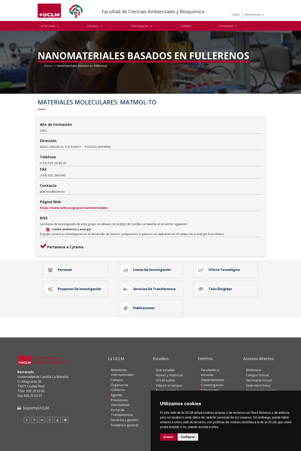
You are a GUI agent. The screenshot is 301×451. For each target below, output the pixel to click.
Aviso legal (24, 441)
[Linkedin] (42, 387)
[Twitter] (34, 387)
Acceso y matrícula (169, 342)
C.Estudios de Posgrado (211, 364)
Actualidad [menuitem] (226, 26)
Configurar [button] (188, 437)
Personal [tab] (60, 229)
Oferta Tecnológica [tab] (219, 229)
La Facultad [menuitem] (48, 26)
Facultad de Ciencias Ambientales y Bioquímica (153, 11)
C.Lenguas (208, 372)
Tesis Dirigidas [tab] (215, 251)
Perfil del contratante (261, 373)
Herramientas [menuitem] (253, 14)
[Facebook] (27, 387)
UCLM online (165, 347)
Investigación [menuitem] (140, 26)
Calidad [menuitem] (186, 26)
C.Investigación (212, 352)
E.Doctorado (210, 357)
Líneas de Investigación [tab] (147, 229)
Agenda (116, 362)
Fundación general (124, 392)
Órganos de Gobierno (119, 354)
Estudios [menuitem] (93, 26)
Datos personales (59, 441)
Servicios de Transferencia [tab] (149, 251)
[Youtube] (58, 387)
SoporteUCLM (36, 375)
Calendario (164, 367)
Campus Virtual (257, 342)
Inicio (47, 66)
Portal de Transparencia (122, 379)
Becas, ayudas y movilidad (167, 360)
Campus (117, 347)
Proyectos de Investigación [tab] (74, 251)
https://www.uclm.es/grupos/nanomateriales (111, 166)
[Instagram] (50, 387)
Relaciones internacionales (122, 339)
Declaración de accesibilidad (35, 445)
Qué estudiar (165, 337)
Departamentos (213, 347)
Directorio (253, 388)
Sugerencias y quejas (261, 357)
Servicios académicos (171, 373)
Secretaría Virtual (259, 347)
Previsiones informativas (120, 369)
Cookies (39, 441)
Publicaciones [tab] (139, 274)
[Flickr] (65, 387)
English (236, 14)
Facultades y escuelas (210, 339)
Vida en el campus (169, 352)
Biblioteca (253, 337)
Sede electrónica (258, 352)
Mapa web (63, 445)
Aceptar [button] (168, 437)
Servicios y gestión (124, 387)
